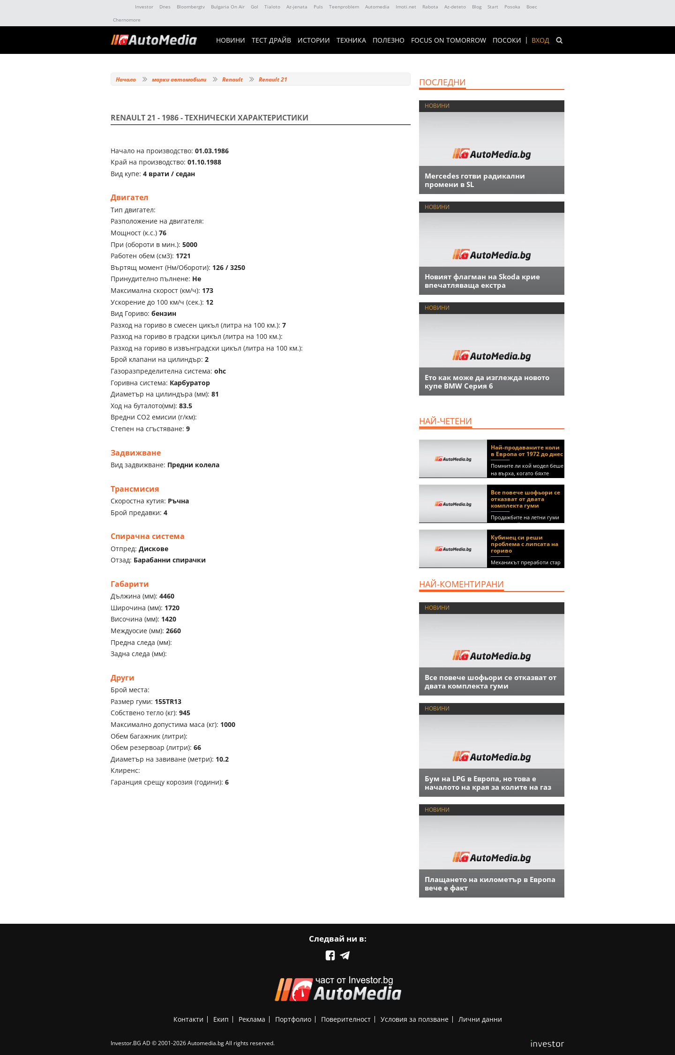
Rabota (430, 6)
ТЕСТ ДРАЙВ (271, 40)
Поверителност (346, 1019)
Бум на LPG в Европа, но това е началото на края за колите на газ (488, 783)
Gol (254, 6)
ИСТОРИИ (314, 40)
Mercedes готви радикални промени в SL (475, 180)
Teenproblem (344, 6)
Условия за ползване (415, 1019)
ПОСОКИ (507, 40)
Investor (144, 6)
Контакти (188, 1019)
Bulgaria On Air (228, 6)
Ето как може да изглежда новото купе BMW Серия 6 (487, 381)
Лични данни (480, 1019)
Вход (540, 40)
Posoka (512, 6)
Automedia (377, 6)
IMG (121, 7)
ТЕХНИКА (351, 40)
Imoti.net (406, 6)
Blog (476, 6)
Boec (531, 6)
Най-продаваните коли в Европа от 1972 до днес (527, 450)
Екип (221, 1019)
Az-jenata (297, 6)
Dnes (165, 6)
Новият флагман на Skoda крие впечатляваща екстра (482, 281)
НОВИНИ (230, 40)
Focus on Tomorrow (448, 40)
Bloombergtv (191, 6)
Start (493, 6)
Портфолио (293, 1019)
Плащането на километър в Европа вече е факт (490, 883)
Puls (318, 6)
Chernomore (127, 19)
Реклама (252, 1019)
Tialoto (272, 6)
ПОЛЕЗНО (389, 40)
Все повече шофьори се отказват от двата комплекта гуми (525, 498)
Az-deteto (455, 6)
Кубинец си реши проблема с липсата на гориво (524, 543)
